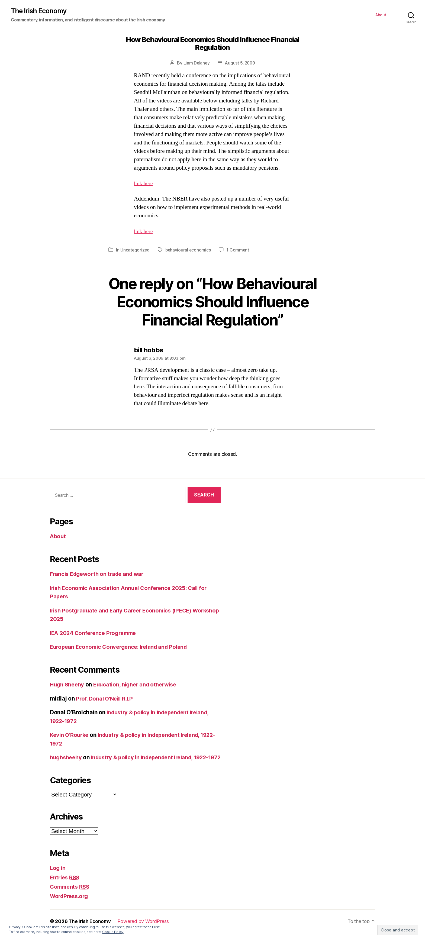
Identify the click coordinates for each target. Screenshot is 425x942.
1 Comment (239, 250)
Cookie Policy (113, 932)
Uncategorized (135, 250)
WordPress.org (70, 904)
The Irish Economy (40, 11)
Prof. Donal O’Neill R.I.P (106, 698)
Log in (58, 876)
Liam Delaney (195, 63)
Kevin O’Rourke (70, 735)
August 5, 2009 (240, 63)
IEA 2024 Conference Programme (95, 633)
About (380, 15)
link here (144, 183)
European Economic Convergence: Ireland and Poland (122, 647)
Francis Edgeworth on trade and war (99, 574)
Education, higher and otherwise (140, 684)
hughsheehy (67, 757)
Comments (71, 895)
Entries (65, 886)
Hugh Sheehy (68, 684)
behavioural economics (189, 250)
